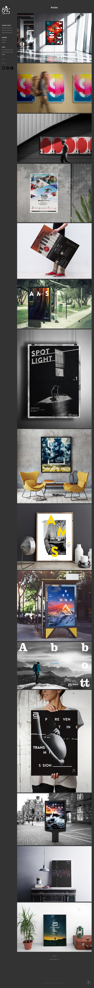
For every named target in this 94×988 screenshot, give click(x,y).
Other (3, 47)
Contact (4, 63)
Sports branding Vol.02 (7, 52)
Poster (3, 54)
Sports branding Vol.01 (7, 49)
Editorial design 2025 (7, 28)
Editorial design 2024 (7, 30)
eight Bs (4, 42)
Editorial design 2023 (7, 32)
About (3, 59)
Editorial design (6, 25)
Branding (4, 37)
